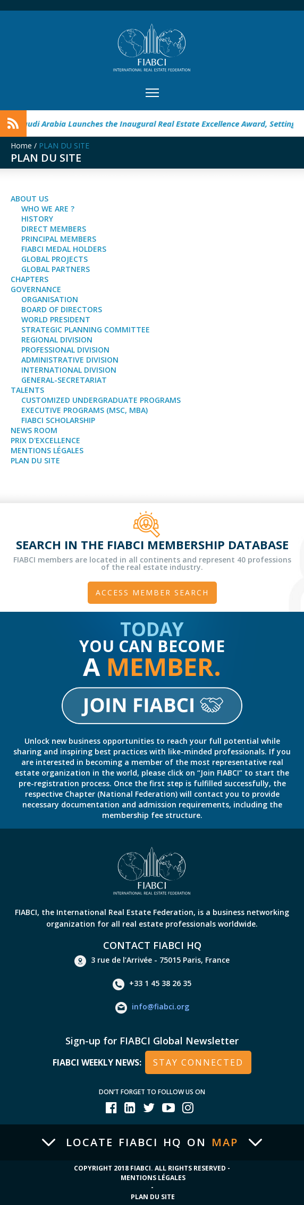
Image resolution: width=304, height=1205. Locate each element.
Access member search (152, 592)
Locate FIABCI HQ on (152, 1142)
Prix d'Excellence (45, 440)
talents (27, 390)
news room (34, 430)
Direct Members (53, 229)
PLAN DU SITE (64, 145)
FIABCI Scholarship (58, 420)
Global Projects (54, 259)
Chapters (29, 279)
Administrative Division (70, 360)
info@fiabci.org (152, 1008)
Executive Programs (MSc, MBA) (84, 410)
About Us (29, 198)
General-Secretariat (64, 380)
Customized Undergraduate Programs (101, 400)
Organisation (49, 299)
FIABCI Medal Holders (63, 249)
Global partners (55, 269)
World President (55, 319)
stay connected (198, 1062)
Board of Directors (61, 309)
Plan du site (35, 460)
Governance (36, 289)
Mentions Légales (47, 450)
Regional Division (56, 340)
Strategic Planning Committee (85, 329)
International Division (68, 370)
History (37, 219)
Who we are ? (47, 209)
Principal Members (58, 239)
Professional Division (65, 350)
